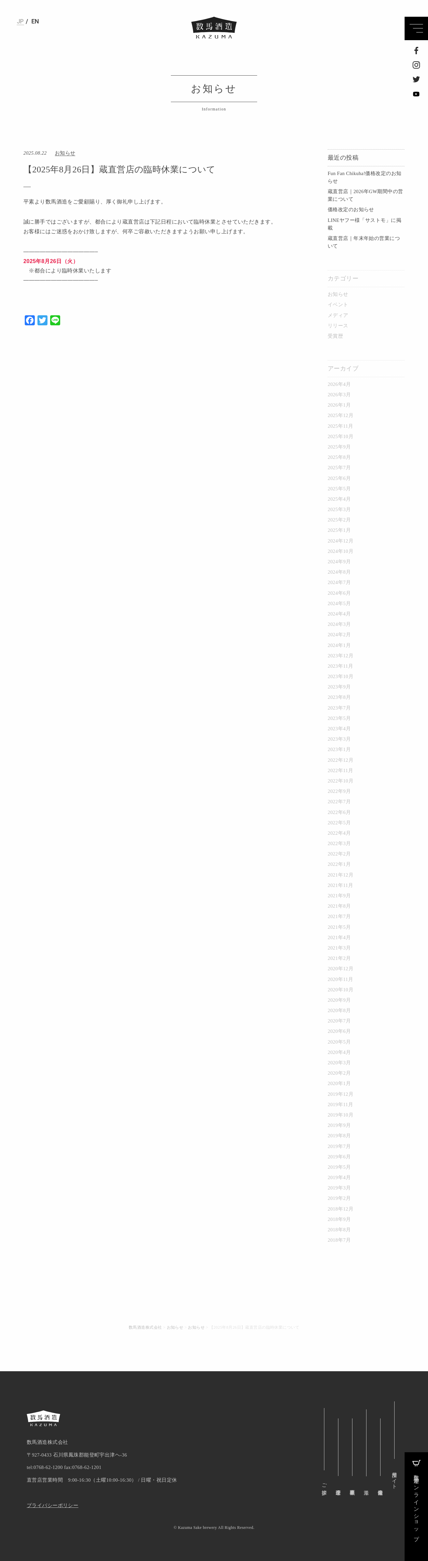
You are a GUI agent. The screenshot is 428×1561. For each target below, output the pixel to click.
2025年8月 (339, 457)
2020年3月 (339, 1062)
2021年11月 (340, 885)
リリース (338, 325)
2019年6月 (339, 1156)
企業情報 (380, 1486)
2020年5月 (339, 1042)
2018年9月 (339, 1219)
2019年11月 (340, 1104)
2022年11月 (340, 770)
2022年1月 (339, 864)
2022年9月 (339, 791)
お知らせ (338, 294)
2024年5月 (339, 603)
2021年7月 (339, 916)
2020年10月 (340, 989)
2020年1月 (339, 1083)
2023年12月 (340, 655)
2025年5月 (339, 488)
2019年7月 (339, 1146)
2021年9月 (339, 895)
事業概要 (352, 1486)
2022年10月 (340, 781)
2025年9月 (339, 446)
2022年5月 (339, 822)
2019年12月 (340, 1094)
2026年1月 (339, 405)
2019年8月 (339, 1135)
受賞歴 (335, 336)
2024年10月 (340, 551)
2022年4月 (339, 833)
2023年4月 (339, 728)
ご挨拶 (324, 1483)
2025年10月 (340, 436)
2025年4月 (339, 499)
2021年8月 (339, 906)
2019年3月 (339, 1187)
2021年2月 (339, 958)
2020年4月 (339, 1052)
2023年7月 (339, 708)
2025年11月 (340, 426)
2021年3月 (339, 948)
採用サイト (394, 1478)
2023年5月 (339, 718)
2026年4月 (339, 384)
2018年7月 (339, 1240)
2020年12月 (340, 968)
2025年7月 (339, 467)
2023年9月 (339, 686)
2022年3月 (339, 843)
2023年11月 (340, 666)
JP (20, 21)
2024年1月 (339, 645)
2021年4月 (339, 937)
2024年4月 (339, 614)
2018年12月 (340, 1209)
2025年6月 (339, 478)
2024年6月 (339, 593)
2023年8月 (339, 697)
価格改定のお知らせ (351, 209)
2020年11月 (340, 979)
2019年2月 (339, 1198)
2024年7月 (339, 582)
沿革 (366, 1444)
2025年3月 (339, 509)
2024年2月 (339, 634)
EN (35, 21)
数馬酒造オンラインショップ (416, 1499)
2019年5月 (339, 1167)
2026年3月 (339, 394)
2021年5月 (339, 927)
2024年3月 (339, 624)
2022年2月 (339, 853)
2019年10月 (340, 1115)
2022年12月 (340, 760)
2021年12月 (340, 875)
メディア (338, 315)
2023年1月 (339, 749)
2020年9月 (339, 1000)
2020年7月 (339, 1020)
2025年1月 (339, 530)
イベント (338, 304)
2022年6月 (339, 812)
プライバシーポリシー (52, 1505)
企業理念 (338, 1486)
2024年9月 (339, 561)
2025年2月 (339, 519)
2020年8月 (339, 1010)
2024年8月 (339, 572)
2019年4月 (339, 1177)
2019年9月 (339, 1125)
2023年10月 (340, 676)
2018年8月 (339, 1229)
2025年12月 (340, 415)
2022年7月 (339, 801)
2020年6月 (339, 1031)
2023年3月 (339, 739)
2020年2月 (339, 1073)
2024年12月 (340, 541)
